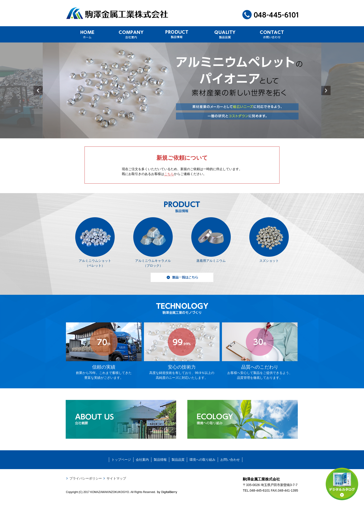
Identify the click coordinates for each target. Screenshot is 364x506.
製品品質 (178, 459)
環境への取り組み (202, 459)
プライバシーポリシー (85, 478)
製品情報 (160, 459)
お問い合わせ (230, 459)
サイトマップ (116, 478)
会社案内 (142, 459)
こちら (169, 174)
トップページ (121, 459)
